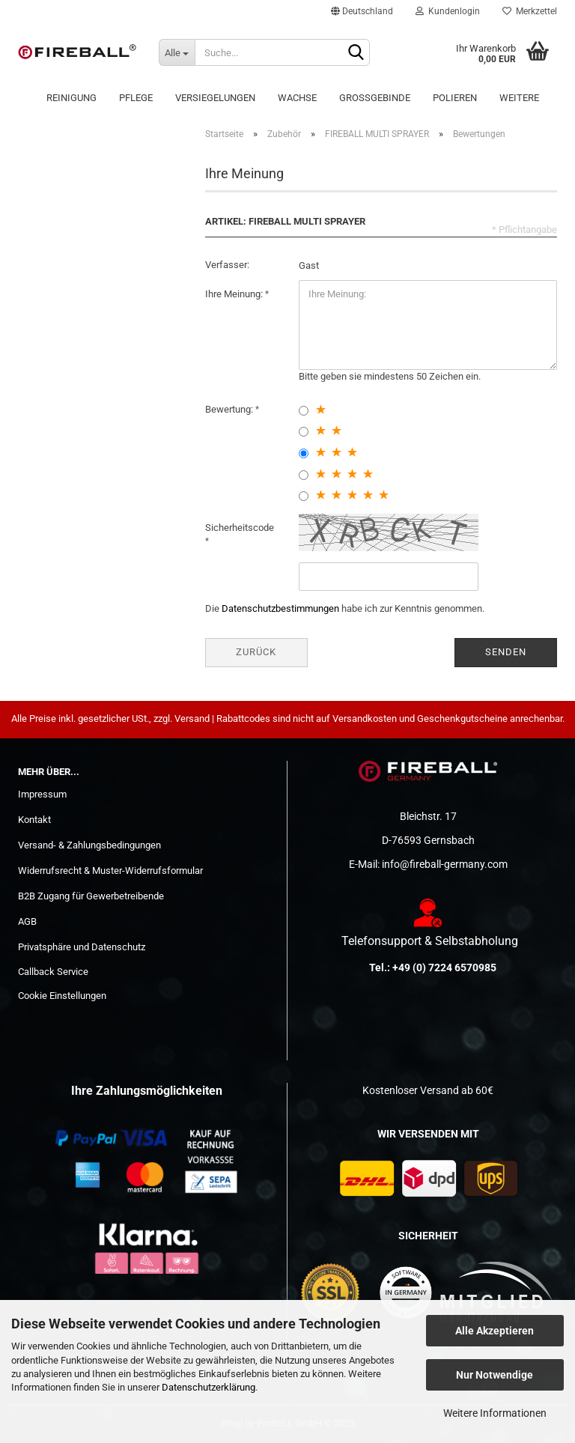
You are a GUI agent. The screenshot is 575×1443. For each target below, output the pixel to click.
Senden (505, 651)
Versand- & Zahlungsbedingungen (89, 845)
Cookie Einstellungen (62, 995)
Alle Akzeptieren (494, 1331)
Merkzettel (529, 11)
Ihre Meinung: (235, 294)
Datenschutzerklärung (208, 1387)
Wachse (297, 97)
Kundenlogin (448, 11)
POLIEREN (455, 97)
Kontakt (34, 819)
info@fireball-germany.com (445, 864)
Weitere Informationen (495, 1413)
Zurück (256, 651)
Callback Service (53, 971)
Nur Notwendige (494, 1375)
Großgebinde (374, 97)
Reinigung (71, 97)
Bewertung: (230, 409)
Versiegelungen (215, 97)
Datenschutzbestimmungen (280, 608)
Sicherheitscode (239, 527)
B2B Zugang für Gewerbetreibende (91, 896)
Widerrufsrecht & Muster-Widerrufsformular (110, 870)
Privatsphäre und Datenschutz (81, 947)
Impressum (42, 794)
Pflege (136, 97)
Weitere (519, 97)
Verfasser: (227, 264)
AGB (27, 921)
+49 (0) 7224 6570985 (444, 967)
